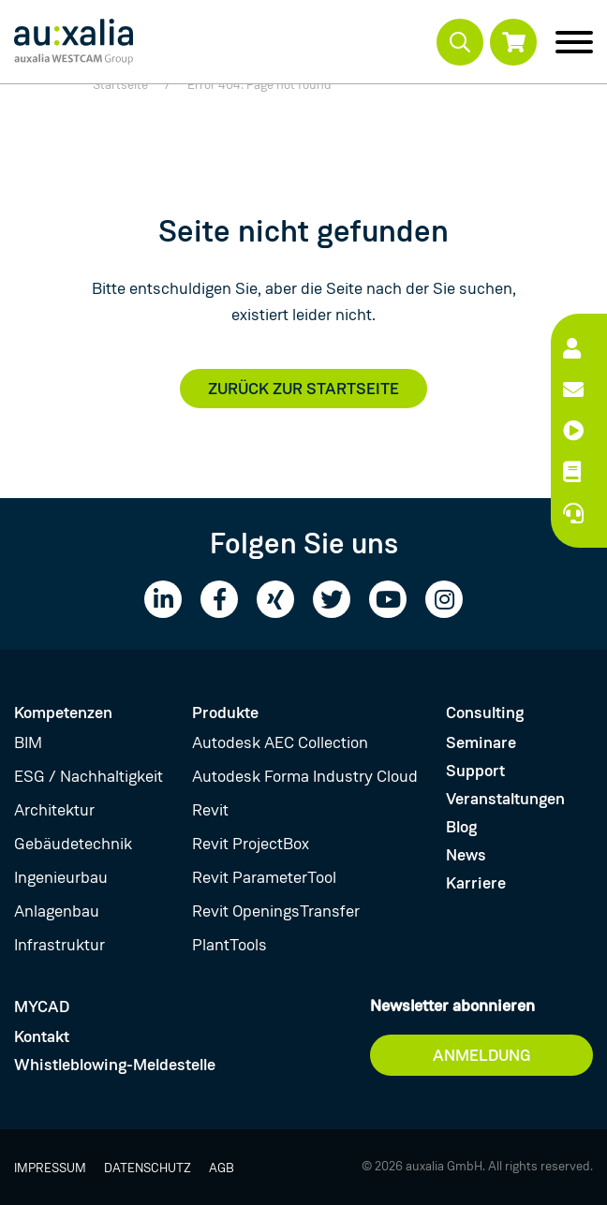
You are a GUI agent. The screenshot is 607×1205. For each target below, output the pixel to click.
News (466, 855)
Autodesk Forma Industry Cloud (305, 776)
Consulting (485, 712)
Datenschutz (147, 1167)
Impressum (50, 1167)
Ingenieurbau (61, 877)
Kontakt (41, 1036)
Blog (461, 827)
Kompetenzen (63, 712)
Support (475, 770)
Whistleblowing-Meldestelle (114, 1064)
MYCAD (41, 1006)
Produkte (225, 712)
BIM (28, 742)
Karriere (476, 883)
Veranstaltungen (505, 798)
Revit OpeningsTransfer (276, 911)
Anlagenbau (56, 911)
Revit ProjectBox (250, 843)
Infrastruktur (59, 944)
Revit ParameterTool (264, 877)
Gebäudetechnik (73, 843)
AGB (221, 1167)
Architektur (54, 810)
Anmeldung (482, 1055)
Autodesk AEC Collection (280, 742)
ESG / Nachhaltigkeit (88, 776)
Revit (210, 810)
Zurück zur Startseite (303, 388)
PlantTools (229, 944)
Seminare (481, 742)
